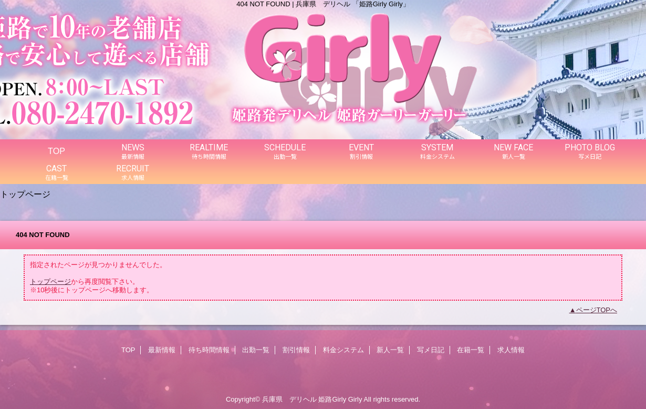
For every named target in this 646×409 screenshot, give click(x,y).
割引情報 (296, 350)
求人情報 (511, 350)
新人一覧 (390, 350)
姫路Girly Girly (340, 399)
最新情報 (161, 350)
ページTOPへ (597, 310)
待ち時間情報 (209, 350)
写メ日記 (430, 350)
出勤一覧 (255, 350)
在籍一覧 (470, 350)
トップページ (50, 281)
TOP (56, 151)
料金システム (343, 350)
